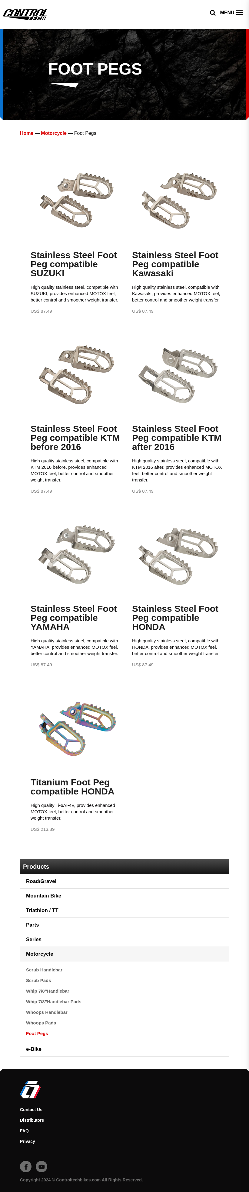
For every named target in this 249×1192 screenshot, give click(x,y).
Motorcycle (53, 133)
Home (26, 133)
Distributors (32, 1120)
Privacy (27, 1141)
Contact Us (31, 1109)
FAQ (24, 1130)
